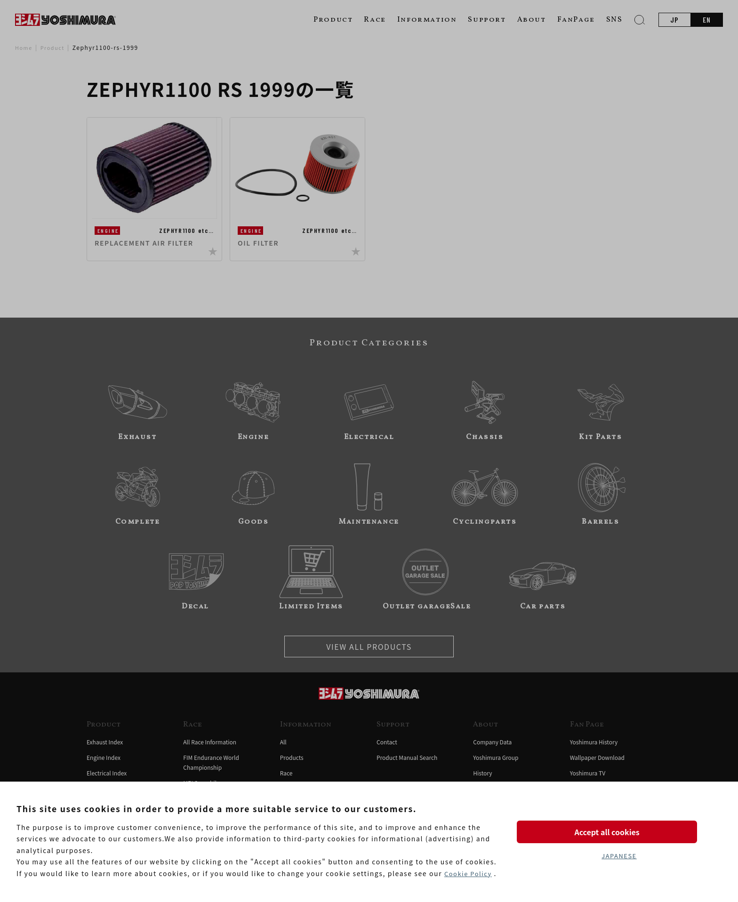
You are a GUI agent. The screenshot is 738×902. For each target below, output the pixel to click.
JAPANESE (619, 856)
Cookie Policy (469, 873)
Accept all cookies (618, 829)
